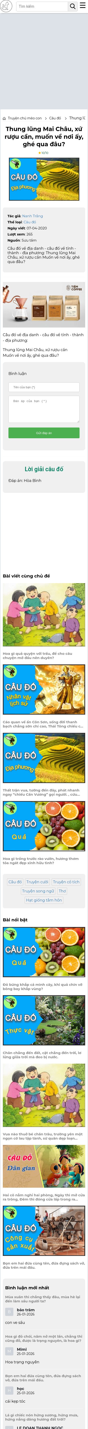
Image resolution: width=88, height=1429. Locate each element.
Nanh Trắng (32, 216)
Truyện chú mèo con (25, 118)
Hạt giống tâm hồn (44, 904)
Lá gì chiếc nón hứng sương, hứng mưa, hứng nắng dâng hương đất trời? (41, 1421)
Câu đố (30, 222)
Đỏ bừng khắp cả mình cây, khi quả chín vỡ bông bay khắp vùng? (42, 991)
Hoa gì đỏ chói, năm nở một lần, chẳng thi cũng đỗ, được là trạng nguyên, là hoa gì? (43, 1343)
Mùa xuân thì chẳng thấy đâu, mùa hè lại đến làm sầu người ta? (42, 1303)
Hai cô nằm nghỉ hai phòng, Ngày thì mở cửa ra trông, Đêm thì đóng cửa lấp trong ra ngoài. (44, 1201)
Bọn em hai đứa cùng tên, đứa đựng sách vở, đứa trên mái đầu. (44, 1269)
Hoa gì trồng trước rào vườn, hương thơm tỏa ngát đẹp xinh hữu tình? (41, 865)
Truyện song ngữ (38, 895)
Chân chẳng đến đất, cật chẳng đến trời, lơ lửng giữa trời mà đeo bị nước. (42, 1059)
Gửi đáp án (44, 437)
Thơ (62, 895)
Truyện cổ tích (66, 886)
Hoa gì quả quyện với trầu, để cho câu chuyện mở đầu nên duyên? (37, 660)
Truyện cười (37, 886)
